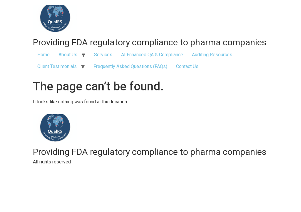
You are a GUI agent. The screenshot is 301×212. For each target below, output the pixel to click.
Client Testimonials (57, 66)
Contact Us (187, 66)
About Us (67, 54)
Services (103, 54)
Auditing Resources (212, 54)
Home (43, 54)
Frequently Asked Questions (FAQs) (130, 66)
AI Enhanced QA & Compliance (152, 54)
